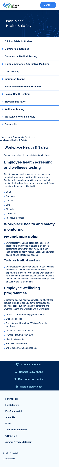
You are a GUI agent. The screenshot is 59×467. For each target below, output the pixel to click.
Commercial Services (23, 137)
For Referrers (12, 405)
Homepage (5, 137)
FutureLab (14, 453)
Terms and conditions (16, 430)
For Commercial (13, 411)
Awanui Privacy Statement (18, 442)
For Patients (11, 399)
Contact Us (11, 436)
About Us (10, 417)
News (8, 423)
